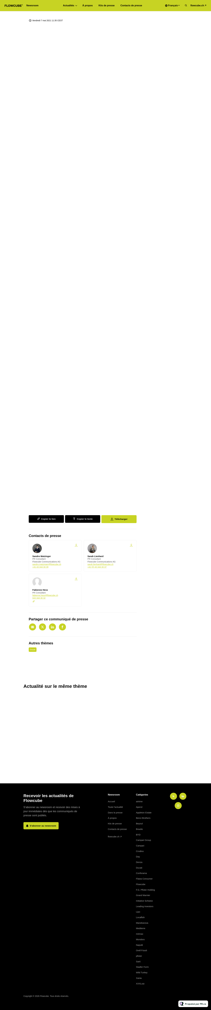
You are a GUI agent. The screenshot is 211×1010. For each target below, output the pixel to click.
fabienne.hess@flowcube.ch (45, 595)
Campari (140, 845)
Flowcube (140, 884)
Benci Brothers (143, 818)
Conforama (141, 873)
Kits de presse (107, 5)
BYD (138, 834)
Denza (139, 862)
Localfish (140, 917)
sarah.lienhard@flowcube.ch (100, 564)
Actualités (68, 5)
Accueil (111, 801)
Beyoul (139, 823)
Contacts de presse (131, 5)
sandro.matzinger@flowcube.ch (46, 564)
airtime (139, 801)
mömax (139, 934)
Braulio (139, 829)
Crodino (140, 851)
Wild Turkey (141, 972)
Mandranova (142, 923)
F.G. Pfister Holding (145, 890)
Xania (139, 978)
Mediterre (140, 928)
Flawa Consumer (144, 878)
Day (138, 856)
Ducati (32, 649)
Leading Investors (144, 906)
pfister (139, 956)
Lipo (138, 912)
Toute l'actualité (115, 807)
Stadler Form (142, 967)
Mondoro (140, 939)
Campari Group (143, 840)
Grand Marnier (143, 895)
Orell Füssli (141, 950)
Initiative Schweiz (144, 901)
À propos (87, 5)
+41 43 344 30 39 (40, 567)
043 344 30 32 (39, 598)
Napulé (139, 945)
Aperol (139, 807)
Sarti (138, 961)
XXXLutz (140, 983)
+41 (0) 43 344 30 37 (97, 567)
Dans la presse (115, 812)
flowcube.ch (197, 5)
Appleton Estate (144, 812)
